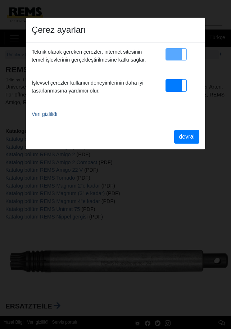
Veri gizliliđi (44, 114)
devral (187, 137)
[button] (176, 54)
